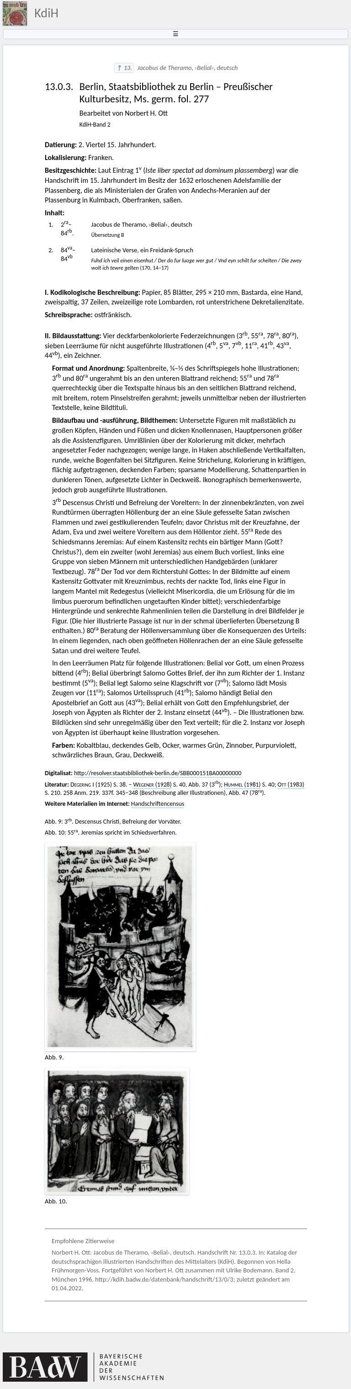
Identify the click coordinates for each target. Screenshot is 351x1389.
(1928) (152, 784)
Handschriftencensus (157, 804)
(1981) (242, 784)
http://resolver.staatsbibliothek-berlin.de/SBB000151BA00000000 (157, 773)
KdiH (46, 13)
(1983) (290, 784)
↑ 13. (124, 68)
